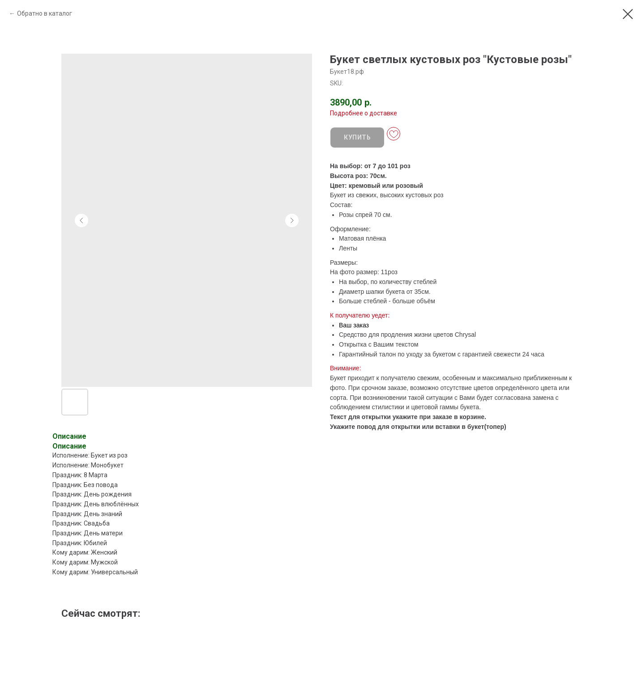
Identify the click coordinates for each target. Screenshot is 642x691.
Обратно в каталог (44, 13)
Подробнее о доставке (363, 113)
